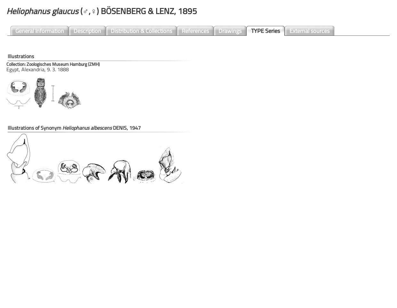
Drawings (230, 31)
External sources (310, 31)
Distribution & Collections (141, 31)
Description (87, 31)
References (195, 31)
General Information (39, 31)
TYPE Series (265, 31)
